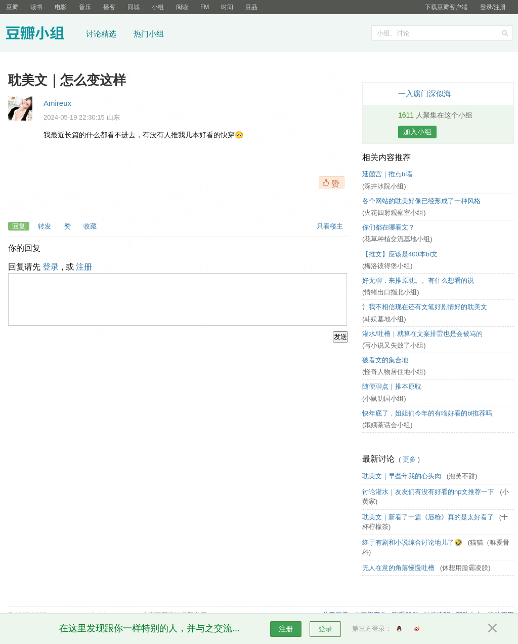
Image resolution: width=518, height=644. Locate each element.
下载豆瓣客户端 (446, 7)
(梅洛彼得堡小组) (387, 266)
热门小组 (149, 33)
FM (204, 7)
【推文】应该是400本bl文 (400, 254)
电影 (61, 7)
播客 (109, 7)
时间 (227, 7)
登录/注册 (493, 7)
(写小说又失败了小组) (394, 345)
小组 (158, 7)
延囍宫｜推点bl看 (387, 174)
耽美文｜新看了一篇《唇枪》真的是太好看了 (429, 517)
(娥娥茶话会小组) (387, 425)
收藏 (90, 226)
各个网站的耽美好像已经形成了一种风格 (421, 201)
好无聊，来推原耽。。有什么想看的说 (418, 280)
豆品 (251, 7)
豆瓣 (12, 7)
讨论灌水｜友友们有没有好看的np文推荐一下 (429, 492)
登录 (50, 266)
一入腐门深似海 (424, 93)
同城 (133, 7)
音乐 (85, 7)
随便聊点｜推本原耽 (391, 386)
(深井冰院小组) (384, 186)
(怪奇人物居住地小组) (394, 371)
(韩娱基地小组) (384, 319)
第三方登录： (372, 628)
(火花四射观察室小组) (394, 212)
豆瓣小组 (42, 34)
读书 (36, 7)
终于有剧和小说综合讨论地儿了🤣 (413, 542)
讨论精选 (101, 33)
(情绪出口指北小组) (390, 292)
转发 (44, 226)
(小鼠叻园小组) (384, 398)
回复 (18, 226)
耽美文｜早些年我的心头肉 (402, 476)
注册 (84, 266)
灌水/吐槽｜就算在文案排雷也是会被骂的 (422, 333)
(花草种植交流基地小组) (397, 239)
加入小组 (417, 132)
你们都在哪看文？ (388, 227)
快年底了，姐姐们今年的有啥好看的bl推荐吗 (427, 413)
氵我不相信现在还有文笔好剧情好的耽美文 (424, 307)
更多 (409, 459)
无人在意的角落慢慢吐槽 (399, 568)
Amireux (57, 103)
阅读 (182, 7)
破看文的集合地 (385, 360)
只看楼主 (330, 226)
